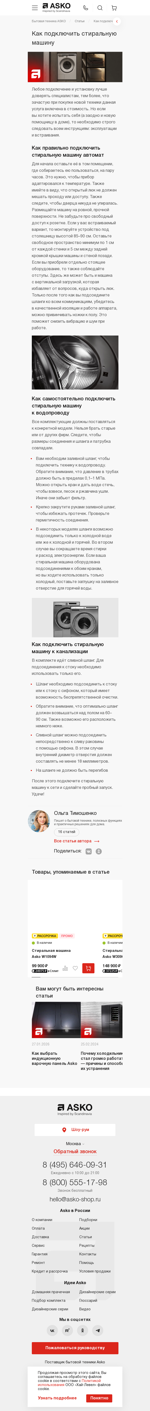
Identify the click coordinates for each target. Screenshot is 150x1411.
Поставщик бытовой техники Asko (75, 1362)
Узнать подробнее (57, 1398)
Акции (84, 1228)
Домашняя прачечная (51, 1292)
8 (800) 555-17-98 (75, 1183)
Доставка (40, 1237)
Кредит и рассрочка (50, 1271)
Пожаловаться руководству (75, 1348)
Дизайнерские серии (50, 1309)
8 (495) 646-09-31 (75, 1165)
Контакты (87, 1254)
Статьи (85, 1237)
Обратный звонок (75, 1152)
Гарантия (39, 1254)
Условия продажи (95, 1271)
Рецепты (86, 1246)
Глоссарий (88, 1301)
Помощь (86, 1263)
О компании (42, 1220)
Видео (85, 1309)
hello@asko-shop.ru (75, 1200)
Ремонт (38, 1263)
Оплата (38, 1228)
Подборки (88, 1220)
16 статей (66, 832)
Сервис (38, 1246)
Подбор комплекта (48, 1301)
